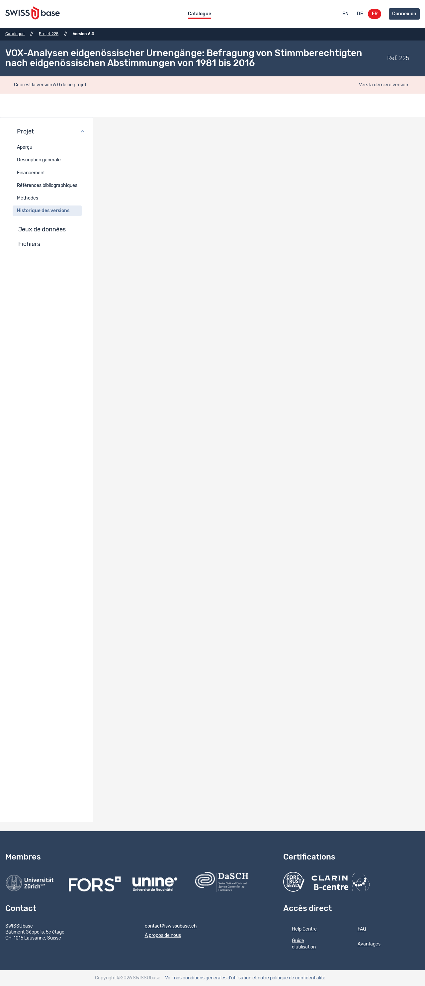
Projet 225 (48, 34)
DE (360, 14)
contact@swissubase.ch (166, 926)
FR (375, 14)
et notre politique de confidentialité (288, 978)
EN (345, 14)
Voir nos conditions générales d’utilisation (208, 978)
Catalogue (199, 14)
